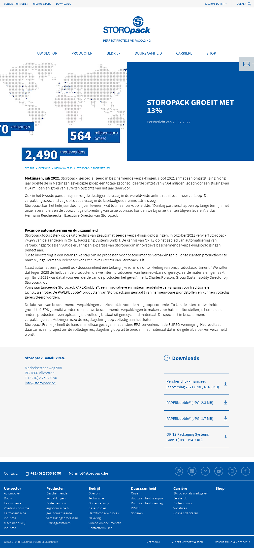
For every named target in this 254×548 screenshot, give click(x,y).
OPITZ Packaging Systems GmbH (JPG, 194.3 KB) (187, 437)
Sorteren (137, 513)
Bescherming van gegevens (232, 542)
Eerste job (180, 498)
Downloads (63, 3)
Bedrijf (114, 53)
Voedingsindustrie (16, 508)
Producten (82, 53)
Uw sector (47, 53)
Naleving (95, 518)
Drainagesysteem (58, 523)
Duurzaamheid (148, 53)
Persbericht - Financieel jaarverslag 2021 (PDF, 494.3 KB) (192, 384)
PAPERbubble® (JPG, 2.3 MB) (189, 402)
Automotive (12, 493)
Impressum (153, 542)
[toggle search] (250, 4)
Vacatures (180, 508)
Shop (211, 53)
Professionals (182, 503)
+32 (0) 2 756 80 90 (43, 473)
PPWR (135, 508)
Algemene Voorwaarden (187, 542)
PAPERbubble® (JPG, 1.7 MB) (189, 418)
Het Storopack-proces (104, 513)
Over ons (95, 493)
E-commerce (12, 503)
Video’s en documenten (105, 523)
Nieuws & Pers (42, 3)
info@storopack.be (40, 382)
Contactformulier (16, 3)
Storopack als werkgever (190, 493)
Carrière (184, 53)
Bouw (8, 498)
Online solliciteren (185, 513)
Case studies (97, 508)
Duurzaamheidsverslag (147, 503)
